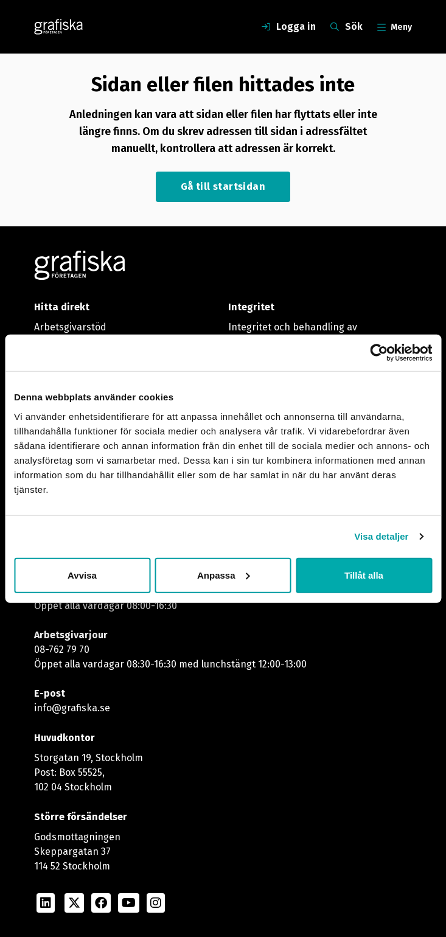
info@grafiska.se (72, 708)
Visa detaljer (381, 536)
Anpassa (223, 575)
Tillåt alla (363, 575)
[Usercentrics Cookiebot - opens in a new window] (379, 353)
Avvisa (82, 575)
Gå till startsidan (223, 186)
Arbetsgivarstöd (70, 327)
